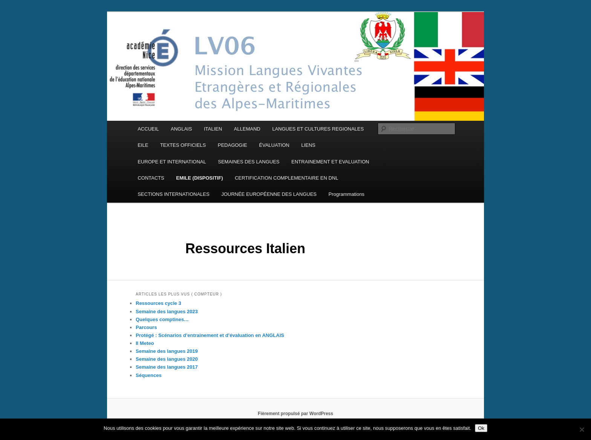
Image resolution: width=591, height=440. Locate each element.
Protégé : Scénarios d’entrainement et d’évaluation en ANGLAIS (210, 335)
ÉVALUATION (274, 145)
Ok (481, 428)
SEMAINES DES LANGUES (248, 162)
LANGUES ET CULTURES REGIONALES (318, 129)
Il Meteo (145, 343)
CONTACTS (151, 178)
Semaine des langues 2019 (167, 351)
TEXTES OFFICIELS (183, 145)
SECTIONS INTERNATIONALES (173, 194)
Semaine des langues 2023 (167, 311)
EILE (143, 145)
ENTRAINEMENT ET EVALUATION (330, 162)
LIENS (308, 145)
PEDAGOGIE (232, 145)
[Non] (581, 429)
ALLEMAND (247, 129)
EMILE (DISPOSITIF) (199, 178)
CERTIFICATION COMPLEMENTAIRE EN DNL (286, 178)
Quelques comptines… (162, 319)
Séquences (149, 375)
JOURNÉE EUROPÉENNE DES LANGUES (269, 194)
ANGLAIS (181, 129)
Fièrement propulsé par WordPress (295, 413)
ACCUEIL (148, 129)
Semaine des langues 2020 (167, 359)
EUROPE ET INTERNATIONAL (172, 162)
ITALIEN (213, 129)
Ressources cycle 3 (158, 303)
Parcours (146, 327)
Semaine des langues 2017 (167, 367)
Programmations (346, 194)
